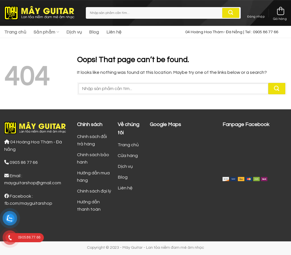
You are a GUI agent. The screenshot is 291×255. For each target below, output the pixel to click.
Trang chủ (15, 32)
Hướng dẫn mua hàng (93, 177)
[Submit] (230, 13)
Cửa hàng (128, 155)
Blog (94, 32)
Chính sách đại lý (94, 191)
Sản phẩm (46, 32)
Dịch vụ (74, 32)
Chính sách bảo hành (93, 158)
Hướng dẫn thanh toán (89, 206)
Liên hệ (114, 32)
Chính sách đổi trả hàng (92, 140)
